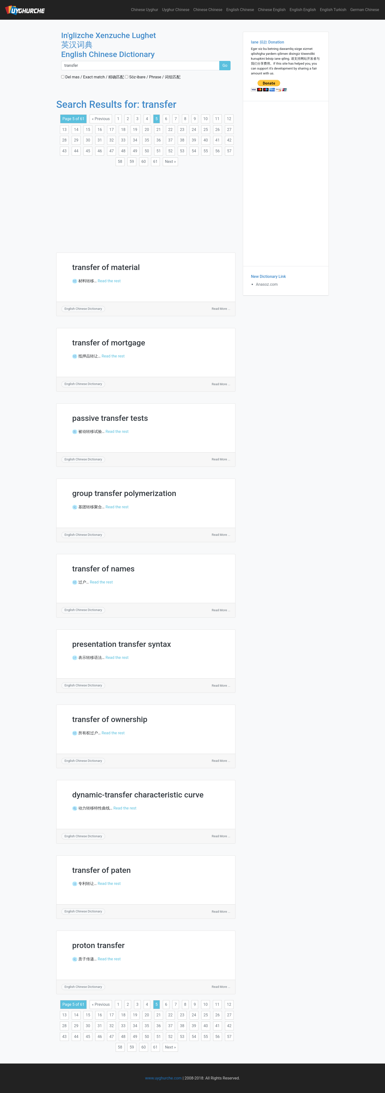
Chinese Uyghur (144, 9)
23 (182, 129)
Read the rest (109, 281)
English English (302, 9)
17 (111, 129)
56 (217, 151)
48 (123, 151)
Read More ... (221, 309)
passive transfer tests (110, 418)
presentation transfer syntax (121, 644)
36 (158, 140)
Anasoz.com (267, 284)
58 (120, 161)
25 (206, 129)
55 (206, 151)
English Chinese (240, 9)
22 (170, 129)
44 (76, 151)
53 (182, 151)
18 (123, 129)
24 (194, 129)
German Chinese (364, 9)
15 (88, 129)
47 (111, 151)
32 (111, 140)
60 (143, 161)
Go (224, 65)
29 (76, 140)
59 (132, 161)
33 (123, 140)
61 (155, 161)
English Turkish (333, 9)
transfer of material (106, 267)
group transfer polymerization (124, 493)
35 (147, 140)
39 (194, 140)
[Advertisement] (145, 206)
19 (135, 129)
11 (217, 118)
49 (135, 151)
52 (170, 151)
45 (88, 151)
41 (217, 140)
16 (99, 129)
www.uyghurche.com (163, 1078)
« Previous (101, 118)
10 (205, 118)
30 (88, 140)
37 (170, 140)
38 (182, 140)
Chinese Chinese (207, 9)
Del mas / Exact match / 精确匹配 (92, 77)
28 (64, 140)
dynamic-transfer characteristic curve (138, 794)
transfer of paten (101, 870)
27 (229, 129)
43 (64, 151)
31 (99, 140)
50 (147, 151)
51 (158, 151)
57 (229, 151)
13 (64, 129)
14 (76, 129)
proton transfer (98, 945)
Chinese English (272, 9)
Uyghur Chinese (175, 9)
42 (229, 140)
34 (135, 140)
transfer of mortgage (108, 342)
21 (158, 129)
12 (229, 118)
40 (206, 140)
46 (99, 151)
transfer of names (103, 568)
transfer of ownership (109, 719)
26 (217, 129)
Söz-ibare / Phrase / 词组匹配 (152, 77)
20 (147, 129)
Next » (170, 161)
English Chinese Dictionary (83, 309)
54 (194, 151)
